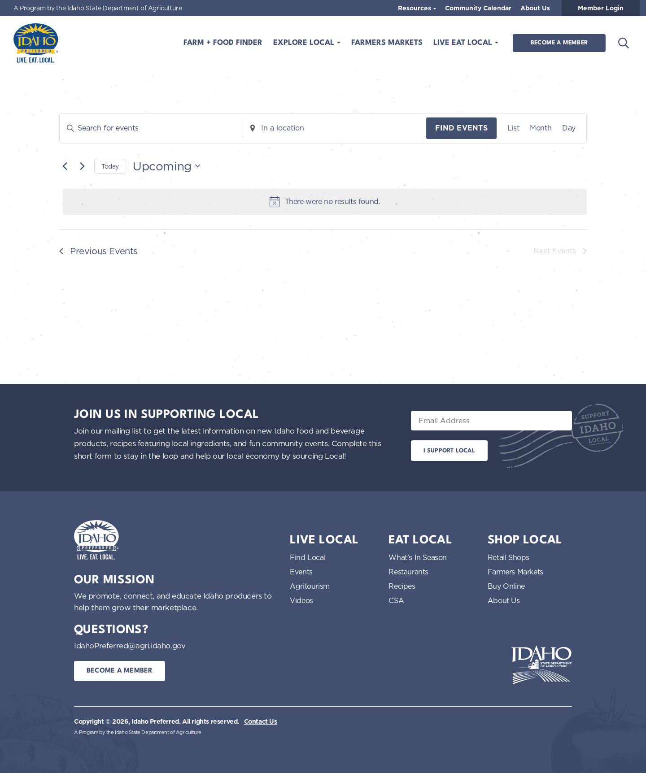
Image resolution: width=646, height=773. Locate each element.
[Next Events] (82, 166)
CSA (396, 600)
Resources (415, 8)
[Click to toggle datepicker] (166, 166)
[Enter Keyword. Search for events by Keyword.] (151, 128)
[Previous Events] (64, 166)
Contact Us (260, 721)
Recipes (401, 586)
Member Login (601, 8)
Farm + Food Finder (222, 43)
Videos (301, 600)
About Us (535, 8)
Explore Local (304, 43)
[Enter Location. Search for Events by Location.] (334, 128)
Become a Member (559, 43)
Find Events (461, 128)
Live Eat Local (463, 43)
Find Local (307, 557)
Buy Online (506, 586)
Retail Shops (508, 557)
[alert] (325, 202)
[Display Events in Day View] (569, 128)
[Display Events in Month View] (540, 128)
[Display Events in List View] (513, 128)
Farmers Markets (387, 43)
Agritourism (310, 586)
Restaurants (408, 571)
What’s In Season (417, 557)
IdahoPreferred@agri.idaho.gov (129, 645)
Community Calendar (478, 8)
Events (301, 571)
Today (110, 166)
